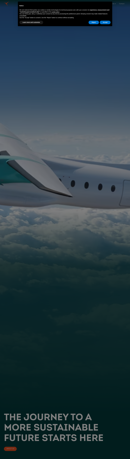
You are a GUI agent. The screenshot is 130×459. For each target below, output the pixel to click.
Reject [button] (94, 22)
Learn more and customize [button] (31, 22)
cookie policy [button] (55, 12)
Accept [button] (105, 22)
